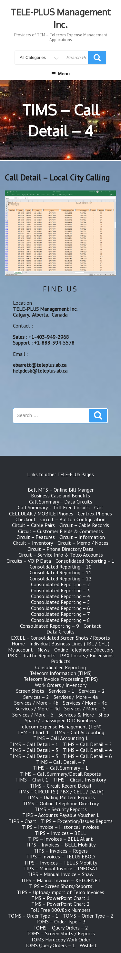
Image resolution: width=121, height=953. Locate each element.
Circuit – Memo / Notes (82, 543)
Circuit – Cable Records (84, 525)
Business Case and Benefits (60, 495)
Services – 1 (62, 691)
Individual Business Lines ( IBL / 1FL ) (69, 643)
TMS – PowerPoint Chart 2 (60, 904)
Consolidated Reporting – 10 (61, 566)
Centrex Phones (95, 513)
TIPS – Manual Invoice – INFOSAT (60, 868)
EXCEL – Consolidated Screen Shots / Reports (60, 637)
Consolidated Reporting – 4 (60, 596)
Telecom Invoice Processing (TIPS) (61, 679)
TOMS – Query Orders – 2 (60, 927)
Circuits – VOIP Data (28, 561)
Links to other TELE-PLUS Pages (60, 474)
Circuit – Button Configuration (73, 519)
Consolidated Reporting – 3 (60, 590)
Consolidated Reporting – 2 (60, 584)
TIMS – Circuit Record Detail (60, 785)
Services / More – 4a (76, 697)
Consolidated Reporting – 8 (60, 620)
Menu (60, 73)
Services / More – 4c (85, 702)
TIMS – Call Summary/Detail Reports (60, 774)
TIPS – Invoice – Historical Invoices (60, 827)
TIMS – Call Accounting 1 (60, 738)
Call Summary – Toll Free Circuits (54, 507)
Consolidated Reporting (60, 667)
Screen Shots (30, 691)
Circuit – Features (35, 537)
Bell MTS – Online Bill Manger (61, 489)
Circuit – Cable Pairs (33, 525)
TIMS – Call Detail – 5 (33, 756)
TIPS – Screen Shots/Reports (60, 886)
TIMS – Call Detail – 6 (87, 756)
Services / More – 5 (85, 708)
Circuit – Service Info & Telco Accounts (60, 554)
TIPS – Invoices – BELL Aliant (60, 839)
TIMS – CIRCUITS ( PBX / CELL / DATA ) (60, 791)
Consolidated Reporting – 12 (61, 578)
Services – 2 (92, 691)
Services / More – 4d (37, 708)
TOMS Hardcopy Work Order (60, 939)
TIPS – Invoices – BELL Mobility (60, 844)
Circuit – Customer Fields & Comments (60, 531)
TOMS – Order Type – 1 (33, 915)
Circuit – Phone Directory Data (60, 549)
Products (60, 661)
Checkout (25, 519)
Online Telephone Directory (83, 649)
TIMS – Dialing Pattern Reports (60, 797)
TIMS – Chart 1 (31, 779)
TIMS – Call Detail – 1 (33, 744)
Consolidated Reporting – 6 (60, 608)
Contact (92, 626)
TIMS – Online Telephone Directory (61, 803)
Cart (99, 507)
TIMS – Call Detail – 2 (87, 744)
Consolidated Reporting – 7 (60, 614)
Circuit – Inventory (33, 543)
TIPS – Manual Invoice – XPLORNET (61, 880)
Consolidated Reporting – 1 (85, 561)
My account (20, 649)
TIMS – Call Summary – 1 (60, 767)
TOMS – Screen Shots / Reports (60, 933)
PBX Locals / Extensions (87, 655)
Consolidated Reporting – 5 (60, 602)
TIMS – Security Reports (61, 809)
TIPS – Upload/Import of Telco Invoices (60, 892)
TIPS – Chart (22, 821)
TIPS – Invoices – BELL (60, 833)
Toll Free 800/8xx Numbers (60, 910)
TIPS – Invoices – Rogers (61, 850)
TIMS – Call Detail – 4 (87, 750)
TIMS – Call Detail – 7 (60, 762)
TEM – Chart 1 (33, 732)
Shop (103, 714)
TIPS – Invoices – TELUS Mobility (60, 862)
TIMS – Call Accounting (79, 732)
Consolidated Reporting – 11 (61, 572)
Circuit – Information (82, 537)
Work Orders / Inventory (60, 685)
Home (18, 643)
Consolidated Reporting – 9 (49, 626)
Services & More (76, 714)
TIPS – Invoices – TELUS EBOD (60, 856)
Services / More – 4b (36, 702)
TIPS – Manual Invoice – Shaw (60, 874)
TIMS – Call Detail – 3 (33, 750)
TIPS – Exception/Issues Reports (77, 821)
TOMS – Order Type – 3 (60, 921)
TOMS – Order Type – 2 (88, 915)
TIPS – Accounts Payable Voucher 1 (60, 815)
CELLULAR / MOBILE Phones (41, 513)
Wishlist (88, 945)
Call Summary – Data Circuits (60, 501)
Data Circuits (60, 631)
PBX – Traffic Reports (31, 655)
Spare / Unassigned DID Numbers (60, 720)
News (43, 649)
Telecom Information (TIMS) (61, 673)
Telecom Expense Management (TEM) (60, 726)
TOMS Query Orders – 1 (50, 945)
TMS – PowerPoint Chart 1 (60, 898)
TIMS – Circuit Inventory (79, 779)
